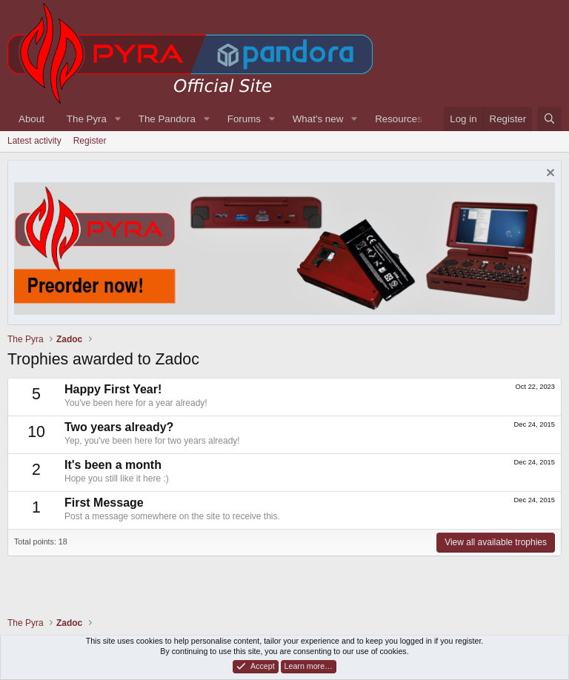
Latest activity (34, 141)
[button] (117, 119)
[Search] (549, 119)
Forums (244, 118)
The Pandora (167, 118)
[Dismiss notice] (548, 174)
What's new (318, 118)
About (31, 118)
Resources (398, 118)
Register (90, 141)
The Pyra (87, 118)
